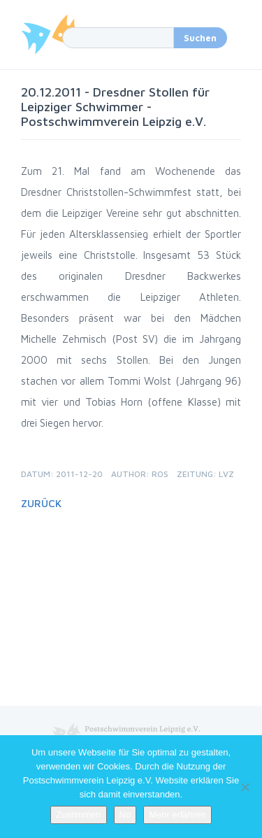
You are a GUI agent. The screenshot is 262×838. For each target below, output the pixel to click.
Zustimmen (78, 814)
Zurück (41, 503)
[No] (245, 787)
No (125, 814)
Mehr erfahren (177, 814)
